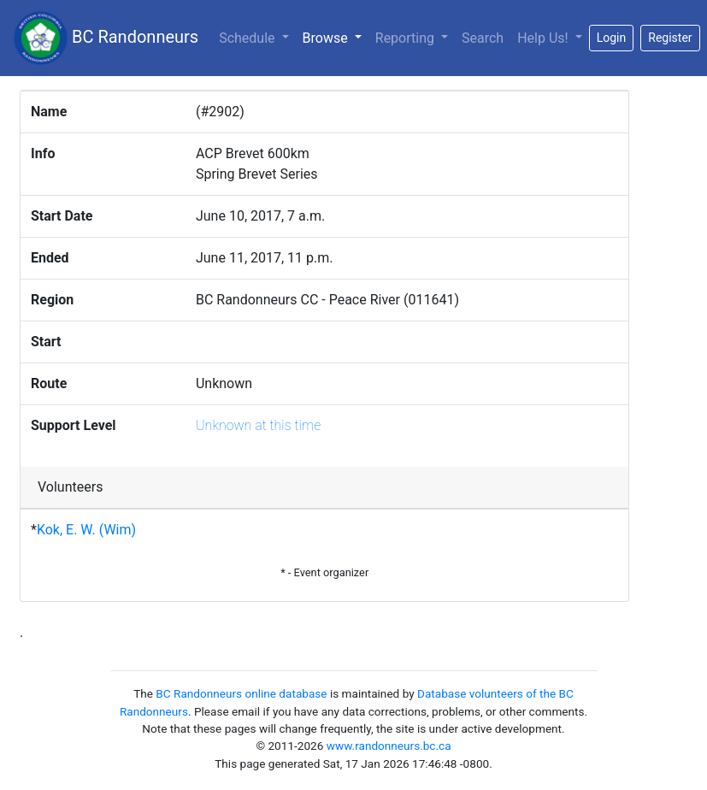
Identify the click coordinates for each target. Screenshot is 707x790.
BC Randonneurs (106, 38)
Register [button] (670, 37)
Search (483, 38)
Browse (335, 36)
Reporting (406, 38)
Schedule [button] (248, 38)
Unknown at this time (258, 425)
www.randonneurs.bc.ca (389, 745)
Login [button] (612, 37)
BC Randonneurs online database (241, 693)
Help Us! (544, 38)
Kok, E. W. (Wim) (86, 530)
